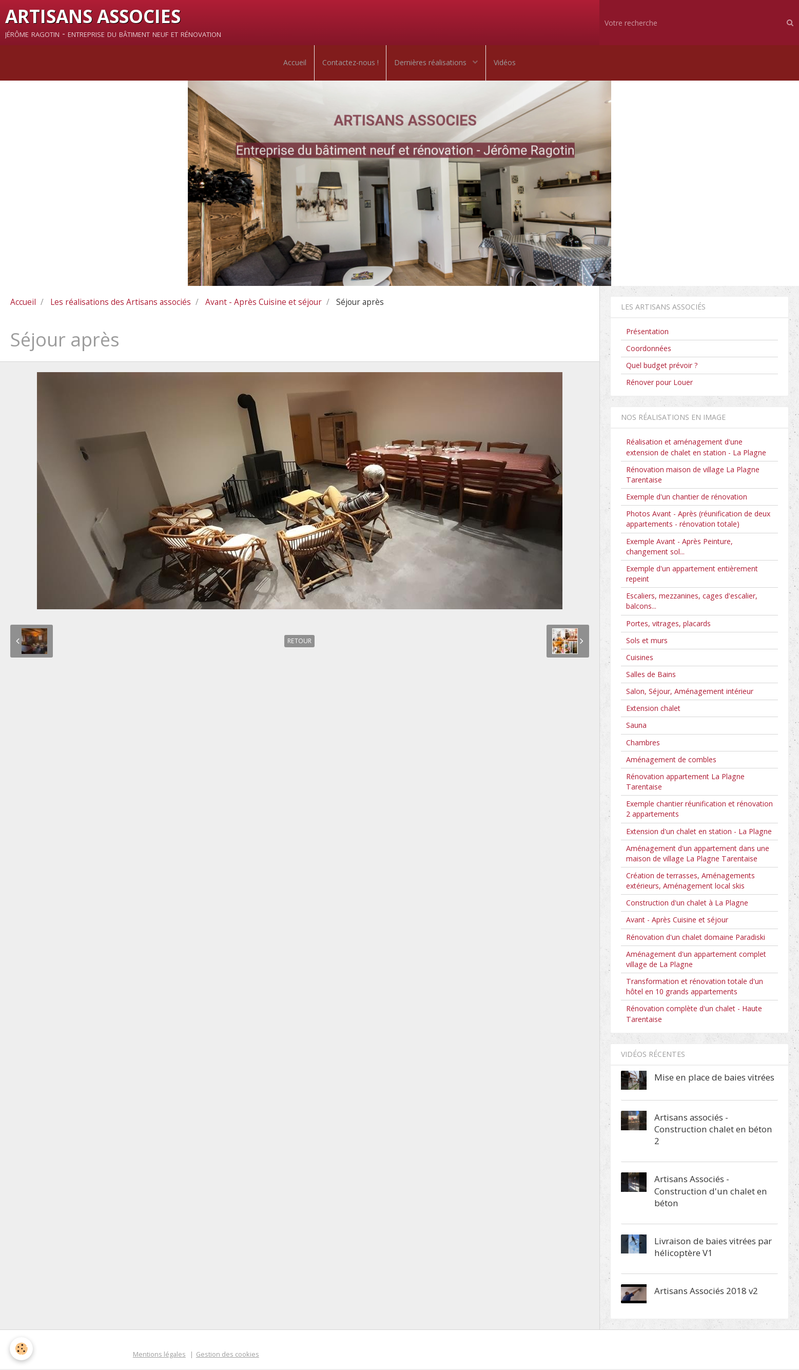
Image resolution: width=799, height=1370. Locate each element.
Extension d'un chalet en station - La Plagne (699, 832)
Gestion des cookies (227, 1354)
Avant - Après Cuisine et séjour (263, 302)
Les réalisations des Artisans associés (120, 302)
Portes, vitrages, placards (668, 624)
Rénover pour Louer (659, 383)
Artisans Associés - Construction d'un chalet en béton (710, 1191)
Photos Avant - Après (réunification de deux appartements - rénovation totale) (698, 520)
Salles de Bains (651, 675)
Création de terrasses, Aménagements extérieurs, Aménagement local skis (690, 882)
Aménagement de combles (671, 760)
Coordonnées (648, 349)
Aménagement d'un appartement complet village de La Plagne (696, 960)
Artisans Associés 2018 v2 (706, 1291)
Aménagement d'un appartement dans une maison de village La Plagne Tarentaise (697, 854)
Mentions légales (159, 1354)
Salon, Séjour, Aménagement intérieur (689, 692)
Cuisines (639, 658)
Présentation (647, 332)
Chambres (643, 743)
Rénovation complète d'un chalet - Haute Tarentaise (694, 1015)
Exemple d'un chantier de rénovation (686, 498)
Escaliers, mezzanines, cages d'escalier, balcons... (691, 602)
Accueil (294, 63)
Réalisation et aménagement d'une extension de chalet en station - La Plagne (696, 448)
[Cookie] (21, 1348)
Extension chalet (653, 709)
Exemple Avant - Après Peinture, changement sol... (679, 547)
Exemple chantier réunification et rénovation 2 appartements (699, 810)
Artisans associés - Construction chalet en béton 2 (713, 1130)
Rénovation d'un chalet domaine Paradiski (695, 937)
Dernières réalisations (431, 63)
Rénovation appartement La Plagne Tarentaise (685, 783)
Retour (299, 642)
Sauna (636, 726)
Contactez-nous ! (350, 63)
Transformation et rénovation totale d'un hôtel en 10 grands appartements (694, 987)
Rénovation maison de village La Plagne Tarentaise (692, 475)
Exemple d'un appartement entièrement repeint (692, 575)
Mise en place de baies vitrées (714, 1078)
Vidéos (505, 63)
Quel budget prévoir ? (662, 366)
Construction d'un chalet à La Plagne (687, 904)
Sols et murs (647, 641)
